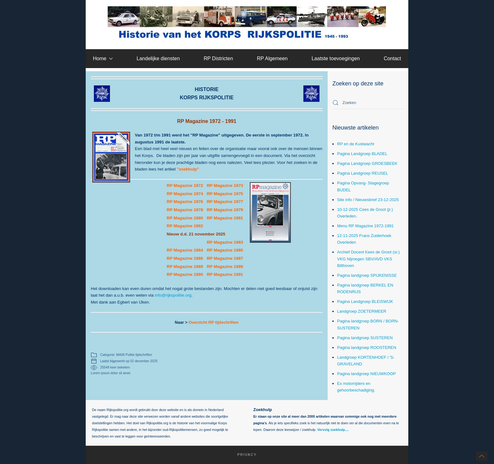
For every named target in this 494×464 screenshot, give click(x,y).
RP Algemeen (272, 58)
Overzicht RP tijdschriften (214, 322)
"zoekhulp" (188, 169)
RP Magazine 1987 (225, 258)
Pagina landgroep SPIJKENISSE (367, 275)
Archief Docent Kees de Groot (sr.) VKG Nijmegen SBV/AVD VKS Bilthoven (368, 259)
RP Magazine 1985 (225, 250)
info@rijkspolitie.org (173, 295)
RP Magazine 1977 (225, 201)
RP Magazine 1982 (185, 225)
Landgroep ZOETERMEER (361, 311)
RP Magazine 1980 (185, 218)
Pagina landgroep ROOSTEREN (366, 347)
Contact (392, 58)
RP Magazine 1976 (185, 201)
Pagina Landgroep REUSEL (362, 173)
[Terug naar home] (247, 23)
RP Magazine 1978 (185, 209)
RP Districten (218, 58)
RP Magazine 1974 (185, 193)
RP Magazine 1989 (225, 266)
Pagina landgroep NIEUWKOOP (366, 373)
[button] (482, 456)
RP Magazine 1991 (225, 274)
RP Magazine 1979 (225, 209)
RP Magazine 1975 (225, 193)
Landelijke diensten (158, 58)
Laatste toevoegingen (336, 58)
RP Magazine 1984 (185, 250)
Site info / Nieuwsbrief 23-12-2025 (368, 199)
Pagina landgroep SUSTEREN (365, 337)
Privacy (244, 454)
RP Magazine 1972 (185, 185)
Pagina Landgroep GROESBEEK (367, 163)
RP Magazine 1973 (225, 185)
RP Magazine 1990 (185, 274)
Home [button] (103, 58)
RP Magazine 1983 (225, 242)
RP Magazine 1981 (225, 218)
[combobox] (368, 102)
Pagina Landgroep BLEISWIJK (365, 301)
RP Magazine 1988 (185, 266)
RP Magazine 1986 (185, 258)
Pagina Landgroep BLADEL (362, 153)
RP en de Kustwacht (355, 144)
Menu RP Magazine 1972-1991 (365, 225)
